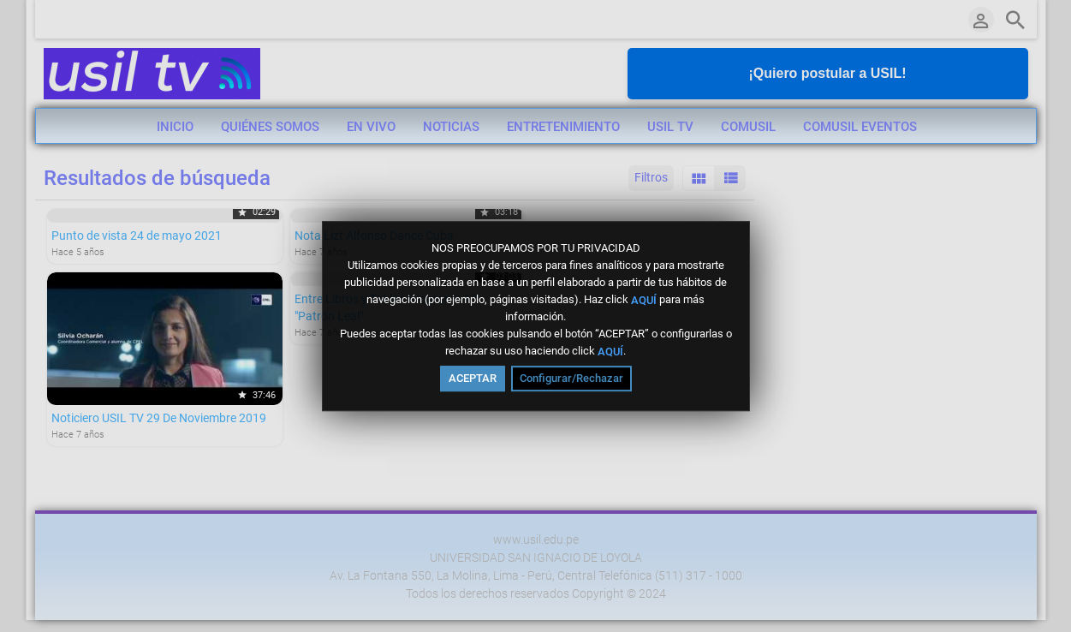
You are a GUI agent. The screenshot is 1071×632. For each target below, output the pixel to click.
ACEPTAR (473, 378)
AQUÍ (644, 299)
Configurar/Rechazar (571, 378)
